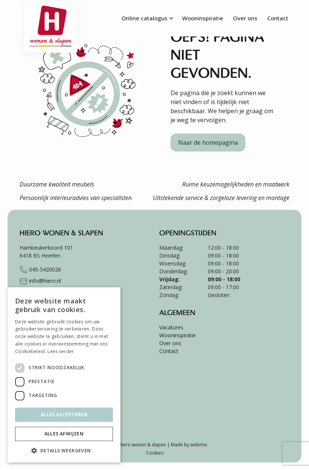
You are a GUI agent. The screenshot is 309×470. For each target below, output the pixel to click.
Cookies (154, 453)
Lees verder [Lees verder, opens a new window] (60, 351)
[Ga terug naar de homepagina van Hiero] (51, 9)
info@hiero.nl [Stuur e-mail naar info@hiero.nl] (40, 281)
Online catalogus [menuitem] (144, 18)
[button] (64, 450)
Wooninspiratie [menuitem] (202, 18)
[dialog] (64, 374)
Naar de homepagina (208, 142)
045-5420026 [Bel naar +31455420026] (40, 270)
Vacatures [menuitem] (171, 327)
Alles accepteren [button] (64, 414)
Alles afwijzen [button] (64, 434)
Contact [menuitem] (277, 18)
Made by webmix (189, 444)
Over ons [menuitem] (245, 18)
